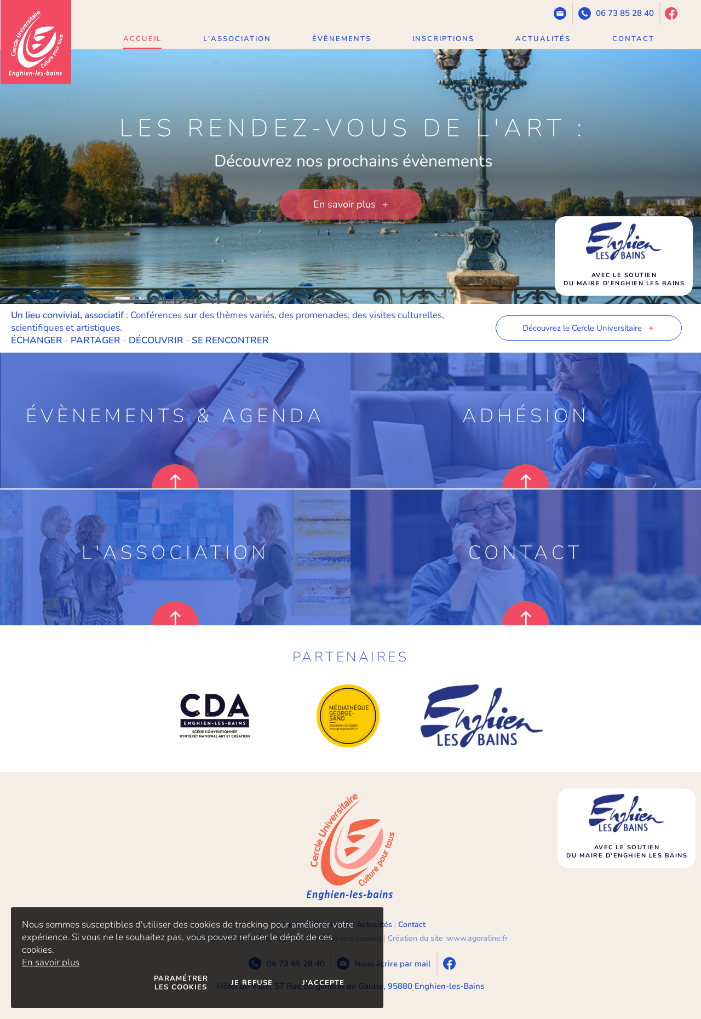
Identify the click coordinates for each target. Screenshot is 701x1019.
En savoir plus (50, 962)
